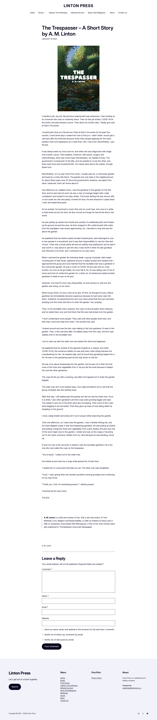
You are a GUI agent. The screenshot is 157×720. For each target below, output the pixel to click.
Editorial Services (66, 688)
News (62, 698)
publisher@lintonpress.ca (131, 688)
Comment (47, 569)
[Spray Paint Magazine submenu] (106, 12)
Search (15, 687)
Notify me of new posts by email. (59, 640)
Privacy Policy (96, 678)
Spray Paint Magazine (68, 690)
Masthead (64, 693)
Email (45, 607)
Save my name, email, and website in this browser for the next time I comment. (79, 629)
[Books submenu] (44, 12)
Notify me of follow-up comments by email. (64, 634)
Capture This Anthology (69, 685)
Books (62, 680)
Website (45, 618)
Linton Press (78, 5)
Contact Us (64, 701)
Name (45, 596)
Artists (62, 678)
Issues (62, 696)
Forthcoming (65, 683)
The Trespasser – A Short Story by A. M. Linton (77, 31)
